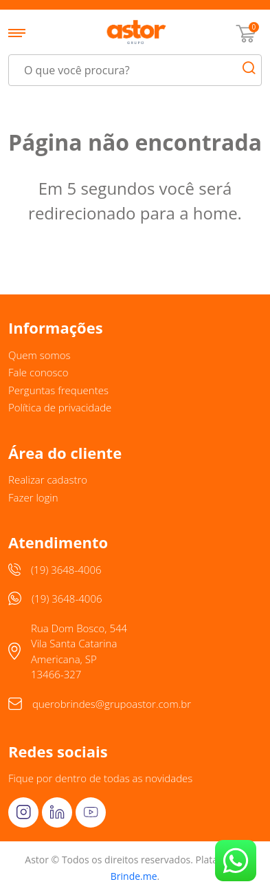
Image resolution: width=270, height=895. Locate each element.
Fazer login (33, 497)
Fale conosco (38, 372)
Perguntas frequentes (58, 390)
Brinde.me (134, 876)
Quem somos (39, 355)
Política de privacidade (59, 407)
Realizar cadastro (47, 479)
